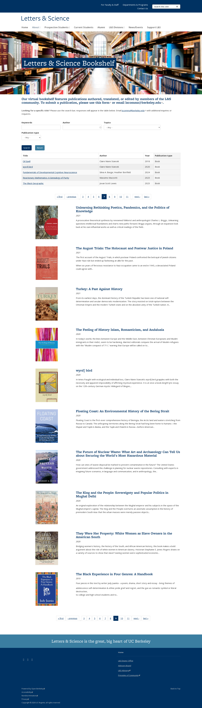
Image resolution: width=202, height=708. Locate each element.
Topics (107, 122)
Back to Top (175, 688)
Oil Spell (26, 161)
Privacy (25, 699)
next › (138, 197)
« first (60, 197)
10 (121, 197)
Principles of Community (129, 675)
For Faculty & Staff (110, 4)
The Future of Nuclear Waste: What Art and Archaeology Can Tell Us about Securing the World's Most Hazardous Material (128, 454)
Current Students (83, 27)
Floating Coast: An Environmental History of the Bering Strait (122, 411)
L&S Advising (124, 670)
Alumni (101, 27)
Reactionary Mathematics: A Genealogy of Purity (46, 177)
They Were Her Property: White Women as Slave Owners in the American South (124, 535)
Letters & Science (45, 18)
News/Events (136, 27)
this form (103, 102)
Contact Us (142, 8)
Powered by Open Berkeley (33, 688)
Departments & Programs (135, 4)
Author (66, 122)
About (36, 27)
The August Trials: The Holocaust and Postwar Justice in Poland (124, 248)
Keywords (27, 122)
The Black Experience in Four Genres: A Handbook (114, 574)
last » (147, 197)
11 (128, 197)
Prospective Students (57, 27)
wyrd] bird (28, 166)
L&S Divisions (117, 27)
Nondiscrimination (30, 695)
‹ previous (72, 197)
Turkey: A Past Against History (99, 289)
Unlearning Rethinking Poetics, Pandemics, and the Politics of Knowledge (122, 209)
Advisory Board (124, 665)
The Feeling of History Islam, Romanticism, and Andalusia (120, 329)
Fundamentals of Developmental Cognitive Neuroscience (50, 172)
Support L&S (154, 27)
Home (25, 27)
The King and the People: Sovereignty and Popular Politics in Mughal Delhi (122, 494)
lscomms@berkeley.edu (144, 102)
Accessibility (27, 692)
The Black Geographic (33, 183)
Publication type (30, 132)
